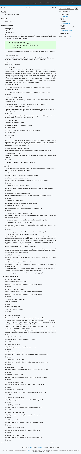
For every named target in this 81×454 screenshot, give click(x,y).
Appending (6, 166)
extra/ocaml (64, 16)
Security (61, 3)
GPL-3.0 (28, 450)
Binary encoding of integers (12, 315)
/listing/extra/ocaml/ (66, 30)
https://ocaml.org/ (66, 23)
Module (4, 18)
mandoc (40, 447)
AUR (68, 3)
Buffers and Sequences (10, 276)
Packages (34, 3)
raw (70, 36)
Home (27, 3)
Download (75, 3)
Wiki (48, 3)
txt (67, 36)
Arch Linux (9, 2)
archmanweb (30, 447)
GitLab (55, 3)
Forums (42, 3)
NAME (3, 12)
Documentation (7, 25)
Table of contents (65, 33)
